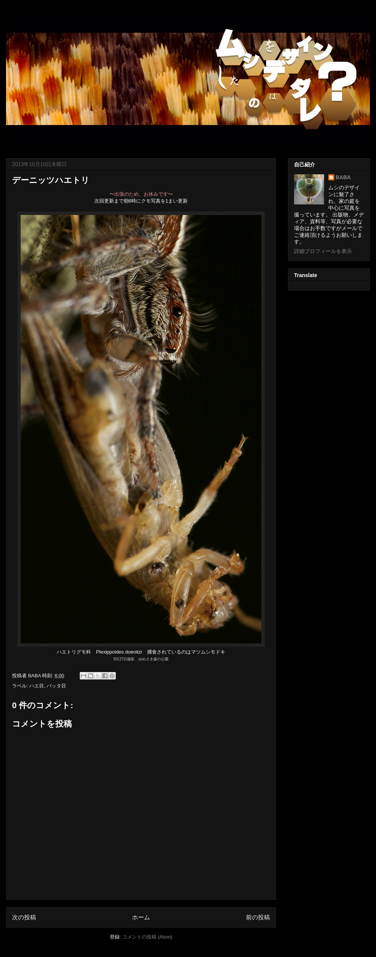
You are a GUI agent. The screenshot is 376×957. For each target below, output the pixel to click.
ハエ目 (36, 686)
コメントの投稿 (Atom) (147, 937)
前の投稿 (258, 917)
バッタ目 (56, 686)
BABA (343, 177)
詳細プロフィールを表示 (323, 251)
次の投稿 (24, 917)
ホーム (141, 917)
